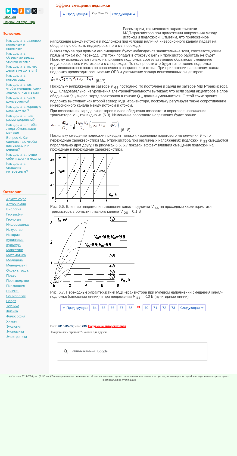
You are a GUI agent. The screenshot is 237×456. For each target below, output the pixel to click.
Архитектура (16, 199)
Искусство (14, 229)
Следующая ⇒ (124, 14)
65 (104, 308)
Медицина (14, 260)
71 (155, 308)
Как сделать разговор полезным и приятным (23, 44)
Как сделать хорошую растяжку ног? (23, 108)
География (15, 214)
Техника (12, 306)
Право (11, 275)
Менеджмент (16, 265)
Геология (13, 219)
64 (95, 308)
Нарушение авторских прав (107, 326)
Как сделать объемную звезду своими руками (20, 57)
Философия (15, 316)
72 (164, 308)
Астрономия (16, 204)
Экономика (15, 331)
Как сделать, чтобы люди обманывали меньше (21, 128)
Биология (13, 209)
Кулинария (15, 240)
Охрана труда (17, 270)
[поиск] (134, 351)
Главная (9, 17)
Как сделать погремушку (15, 77)
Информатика (17, 224)
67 (121, 308)
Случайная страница (19, 22)
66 (113, 308)
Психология (15, 286)
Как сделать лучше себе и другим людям (23, 156)
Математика (16, 255)
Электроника (16, 337)
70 (146, 308)
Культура (13, 245)
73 (173, 308)
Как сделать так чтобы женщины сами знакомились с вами (23, 88)
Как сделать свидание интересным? (17, 167)
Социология (15, 296)
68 (130, 308)
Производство (17, 280)
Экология (13, 326)
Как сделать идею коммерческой (20, 99)
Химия (11, 321)
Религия (12, 291)
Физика (12, 311)
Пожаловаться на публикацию (118, 379)
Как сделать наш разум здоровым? (20, 117)
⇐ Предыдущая (75, 14)
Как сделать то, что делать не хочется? (21, 68)
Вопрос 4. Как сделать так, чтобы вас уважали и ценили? (21, 143)
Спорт (11, 301)
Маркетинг (14, 250)
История (13, 235)
